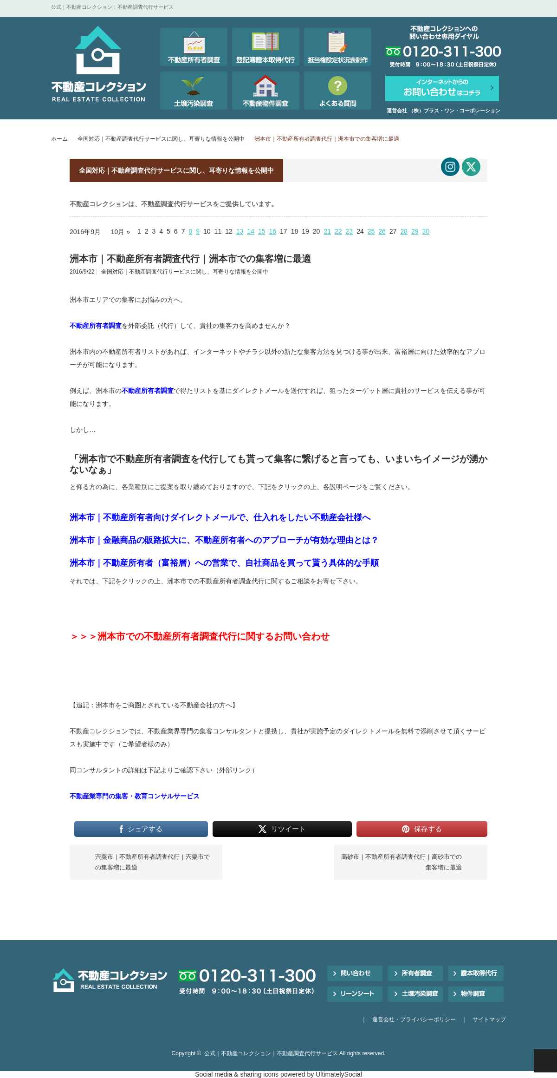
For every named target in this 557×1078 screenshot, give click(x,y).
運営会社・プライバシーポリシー (414, 1019)
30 (426, 231)
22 (338, 231)
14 (250, 231)
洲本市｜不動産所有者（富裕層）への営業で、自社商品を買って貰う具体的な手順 (224, 563)
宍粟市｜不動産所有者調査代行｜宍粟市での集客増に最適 (152, 861)
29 (415, 231)
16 (273, 231)
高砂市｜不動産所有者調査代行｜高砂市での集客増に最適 (401, 861)
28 (404, 231)
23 (349, 231)
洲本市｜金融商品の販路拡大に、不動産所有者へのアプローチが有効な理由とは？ (224, 540)
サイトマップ (489, 1019)
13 (240, 231)
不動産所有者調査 (96, 325)
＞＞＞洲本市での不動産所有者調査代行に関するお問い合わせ (200, 636)
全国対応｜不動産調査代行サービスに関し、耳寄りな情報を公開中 (161, 139)
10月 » (120, 232)
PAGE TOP (545, 1060)
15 (262, 231)
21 (327, 231)
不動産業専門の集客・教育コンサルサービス (135, 796)
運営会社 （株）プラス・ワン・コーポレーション (443, 110)
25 (371, 231)
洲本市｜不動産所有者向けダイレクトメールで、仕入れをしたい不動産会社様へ (220, 517)
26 (382, 231)
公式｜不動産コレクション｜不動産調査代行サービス (271, 1053)
